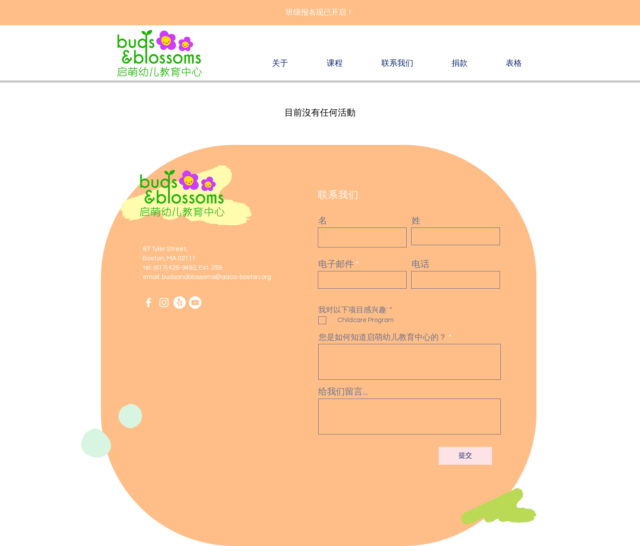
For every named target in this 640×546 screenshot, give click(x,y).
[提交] (465, 456)
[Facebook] (148, 302)
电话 (420, 264)
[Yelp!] (179, 302)
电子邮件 (336, 264)
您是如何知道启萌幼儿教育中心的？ (383, 338)
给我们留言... (343, 391)
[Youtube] (195, 302)
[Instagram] (164, 302)
